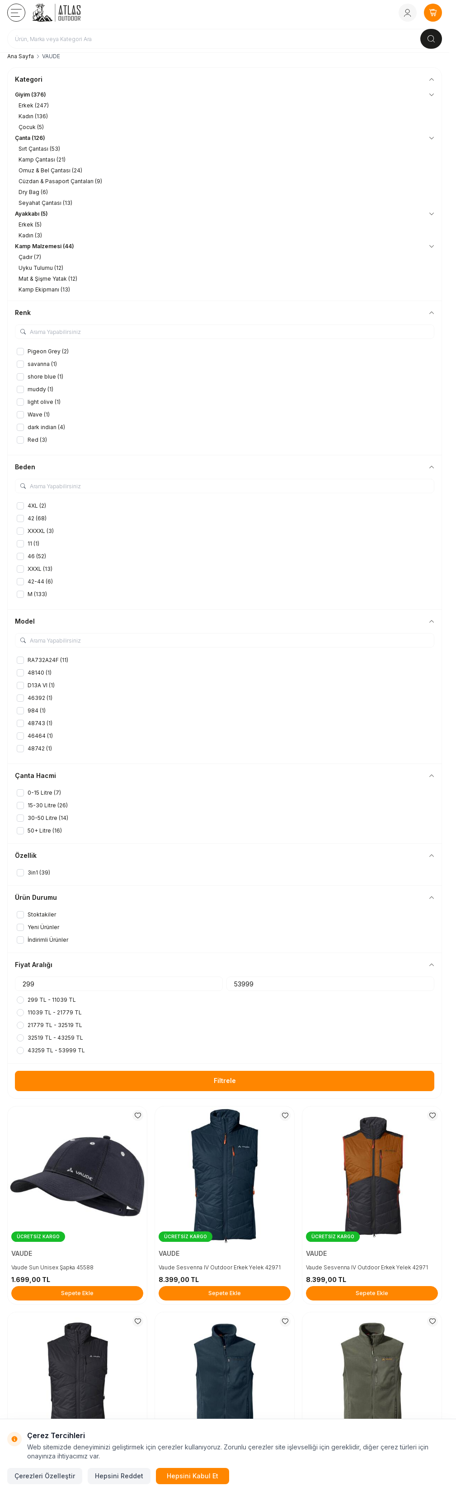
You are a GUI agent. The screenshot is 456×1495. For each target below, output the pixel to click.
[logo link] (69, 13)
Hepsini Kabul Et (192, 1476)
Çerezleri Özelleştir (44, 1476)
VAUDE (22, 1253)
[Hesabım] (408, 13)
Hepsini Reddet (119, 1476)
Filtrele (225, 1080)
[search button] (431, 39)
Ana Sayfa (20, 56)
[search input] (224, 39)
